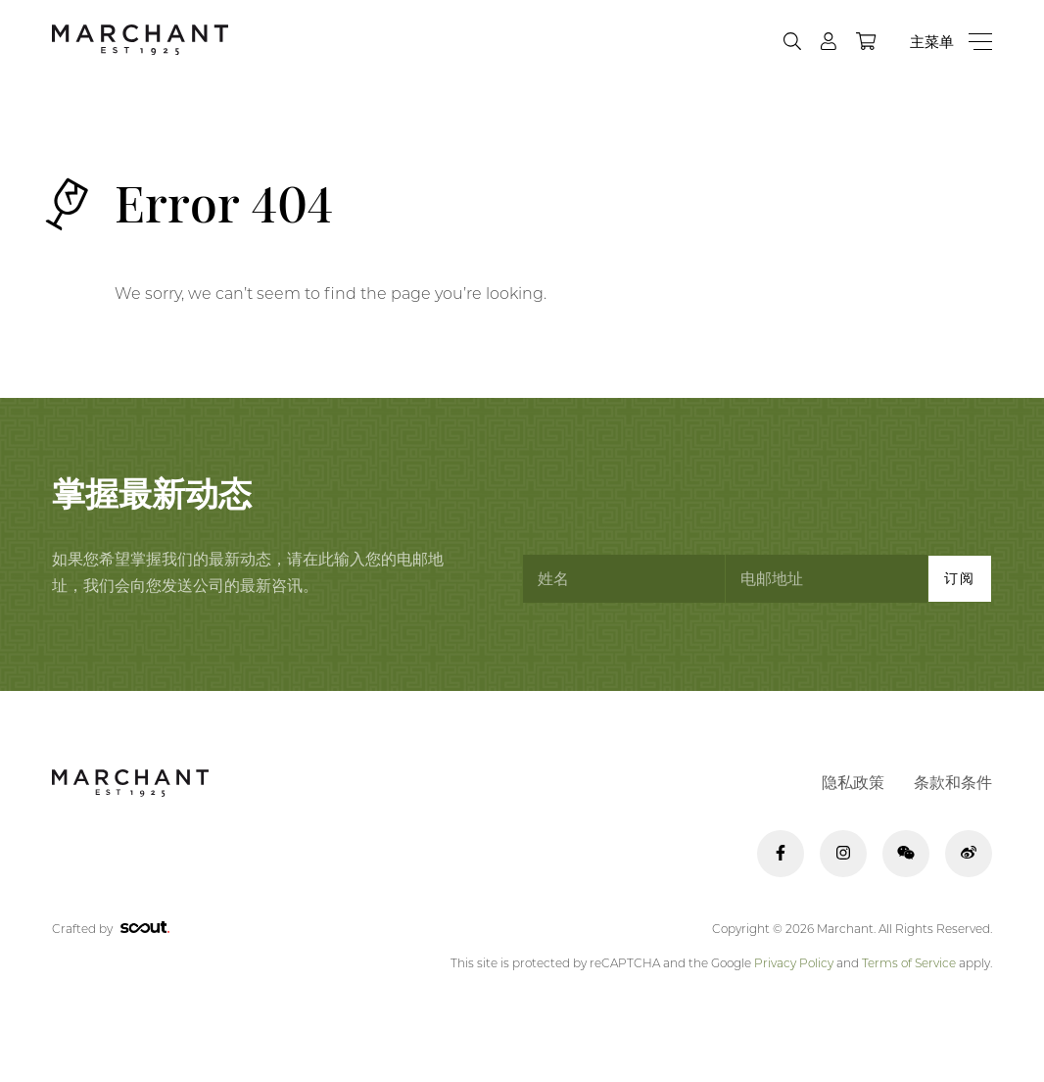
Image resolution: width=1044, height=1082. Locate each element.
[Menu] (951, 41)
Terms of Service (909, 963)
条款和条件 (953, 782)
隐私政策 (853, 782)
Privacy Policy (793, 963)
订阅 (959, 578)
